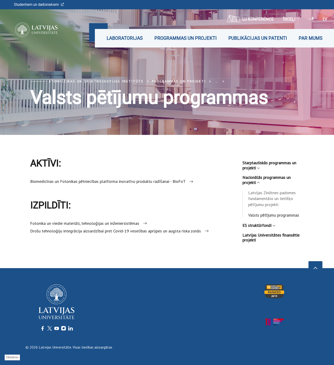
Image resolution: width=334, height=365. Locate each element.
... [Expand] (216, 81)
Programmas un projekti (185, 38)
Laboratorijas (124, 38)
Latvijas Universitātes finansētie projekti (270, 237)
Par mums (310, 38)
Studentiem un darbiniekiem (39, 4)
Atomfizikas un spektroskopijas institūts (96, 81)
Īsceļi (291, 19)
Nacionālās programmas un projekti (266, 180)
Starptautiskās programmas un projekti (269, 165)
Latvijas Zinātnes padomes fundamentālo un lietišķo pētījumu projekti (272, 198)
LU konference (250, 18)
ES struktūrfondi (258, 225)
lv (325, 19)
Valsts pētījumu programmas (273, 215)
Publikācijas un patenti (257, 38)
